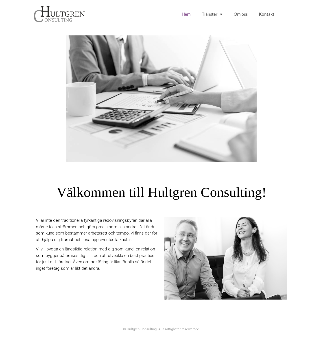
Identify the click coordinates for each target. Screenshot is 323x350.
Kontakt (266, 14)
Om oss (241, 14)
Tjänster (212, 14)
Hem (186, 14)
